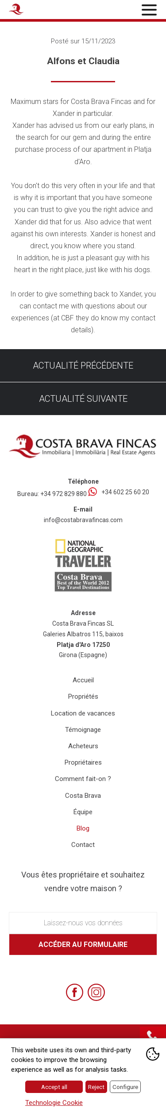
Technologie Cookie (54, 1103)
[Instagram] (96, 992)
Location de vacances (83, 713)
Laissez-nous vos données (83, 923)
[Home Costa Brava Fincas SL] (33, 10)
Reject (96, 1086)
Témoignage (83, 730)
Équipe (83, 812)
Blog (83, 828)
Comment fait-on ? (83, 779)
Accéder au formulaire (83, 944)
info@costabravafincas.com (83, 519)
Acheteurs (83, 746)
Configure (125, 1086)
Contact (83, 845)
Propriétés (83, 696)
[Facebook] (74, 992)
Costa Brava (83, 796)
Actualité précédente (83, 365)
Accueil (83, 680)
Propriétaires (83, 762)
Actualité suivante (83, 398)
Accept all (54, 1086)
